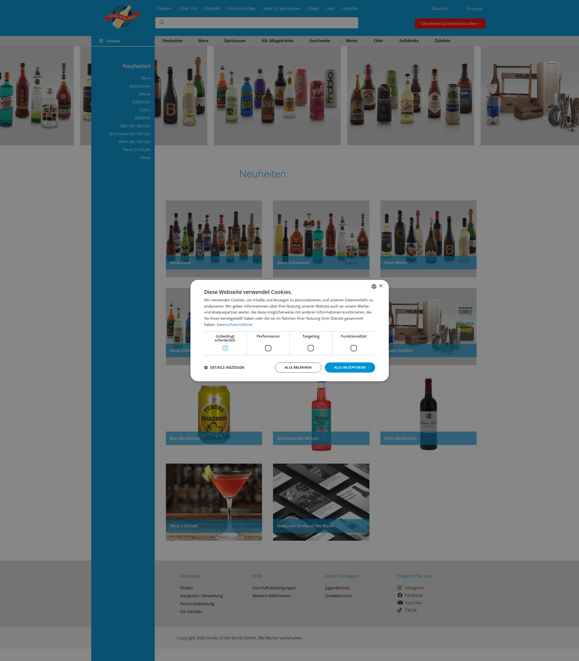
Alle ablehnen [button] (294, 367)
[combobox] (373, 285)
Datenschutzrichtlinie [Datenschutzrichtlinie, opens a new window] (235, 323)
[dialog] (289, 330)
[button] (224, 367)
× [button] (381, 286)
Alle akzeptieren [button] (349, 367)
